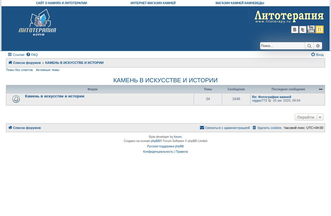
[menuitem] (32, 54)
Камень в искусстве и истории (54, 96)
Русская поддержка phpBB (165, 146)
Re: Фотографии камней (271, 97)
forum (178, 136)
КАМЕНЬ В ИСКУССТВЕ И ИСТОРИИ (165, 80)
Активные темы (47, 70)
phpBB (155, 141)
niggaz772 (259, 100)
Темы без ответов (19, 70)
